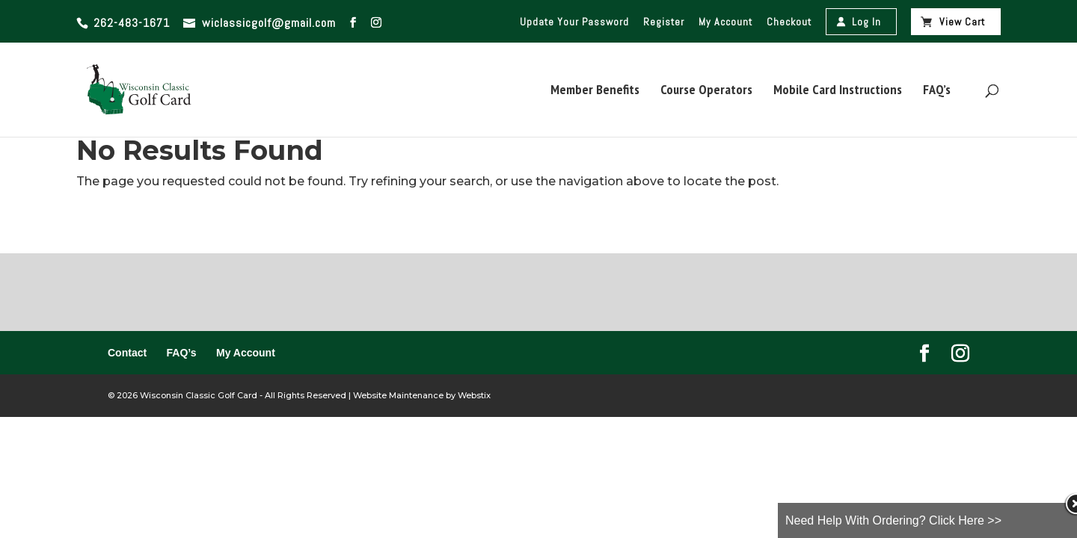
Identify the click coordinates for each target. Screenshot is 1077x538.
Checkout (789, 21)
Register (663, 21)
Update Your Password (574, 21)
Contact (127, 353)
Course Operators (706, 91)
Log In (866, 21)
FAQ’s (937, 91)
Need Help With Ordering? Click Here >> (893, 520)
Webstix (473, 395)
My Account (725, 21)
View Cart (962, 21)
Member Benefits (594, 91)
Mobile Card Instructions (837, 91)
